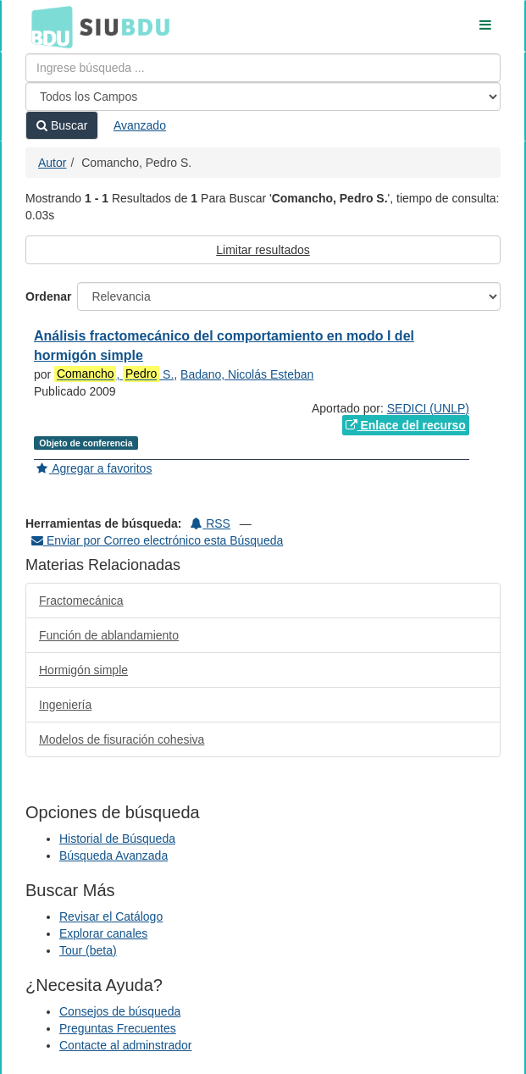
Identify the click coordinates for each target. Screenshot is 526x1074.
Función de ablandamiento (109, 635)
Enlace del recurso (406, 425)
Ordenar (48, 296)
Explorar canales (103, 933)
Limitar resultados (263, 250)
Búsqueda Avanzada (113, 855)
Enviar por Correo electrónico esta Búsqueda (157, 540)
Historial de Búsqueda (117, 838)
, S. (114, 374)
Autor (52, 162)
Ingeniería (65, 704)
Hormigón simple (83, 670)
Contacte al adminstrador (125, 1045)
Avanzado (140, 125)
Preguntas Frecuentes (117, 1028)
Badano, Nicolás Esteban (246, 374)
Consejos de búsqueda (119, 1011)
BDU (47, 26)
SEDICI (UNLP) (428, 408)
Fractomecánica (81, 600)
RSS (210, 523)
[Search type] (263, 96)
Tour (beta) (88, 950)
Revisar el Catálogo (111, 916)
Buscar (61, 125)
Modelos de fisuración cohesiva (121, 739)
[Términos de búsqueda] (263, 67)
